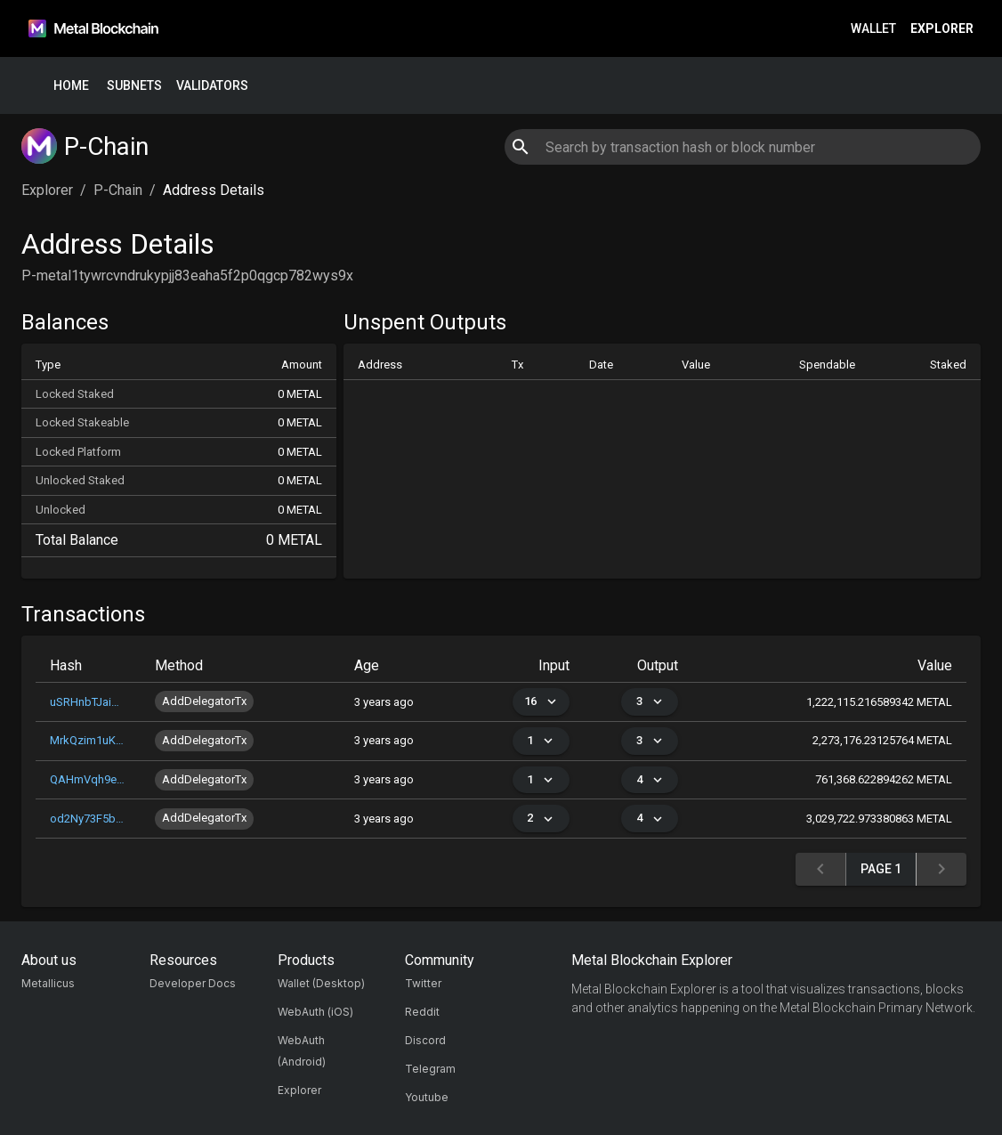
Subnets (134, 85)
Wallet (873, 28)
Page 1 (881, 869)
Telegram (430, 1068)
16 (541, 702)
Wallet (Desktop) (321, 983)
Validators (212, 85)
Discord (425, 1040)
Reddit (422, 1011)
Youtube (426, 1097)
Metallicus (48, 983)
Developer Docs (192, 983)
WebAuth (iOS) (315, 1011)
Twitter (423, 983)
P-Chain (117, 190)
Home (71, 85)
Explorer (942, 28)
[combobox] (742, 146)
